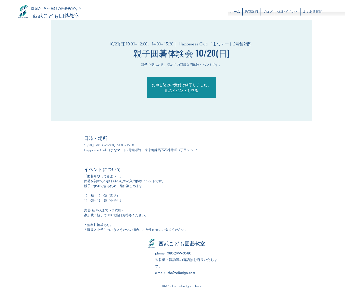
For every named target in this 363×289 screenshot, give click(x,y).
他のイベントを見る (181, 90)
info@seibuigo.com (180, 272)
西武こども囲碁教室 (56, 15)
